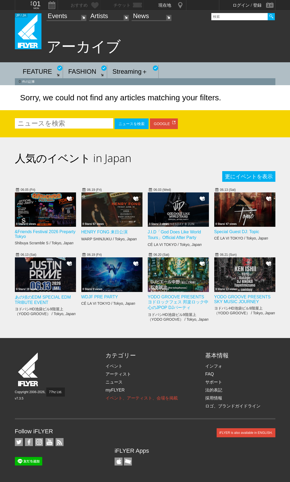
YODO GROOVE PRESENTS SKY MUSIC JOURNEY (242, 299)
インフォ (213, 366)
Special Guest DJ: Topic (236, 231)
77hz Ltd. (55, 392)
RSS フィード (60, 442)
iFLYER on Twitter (19, 442)
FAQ (209, 374)
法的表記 (213, 390)
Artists (99, 15)
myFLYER (115, 390)
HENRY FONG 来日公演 (104, 232)
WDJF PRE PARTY (99, 297)
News (141, 15)
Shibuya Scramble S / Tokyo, (44, 243)
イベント (114, 366)
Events (57, 15)
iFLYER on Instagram (39, 442)
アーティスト (118, 374)
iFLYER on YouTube (49, 442)
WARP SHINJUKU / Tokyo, (109, 239)
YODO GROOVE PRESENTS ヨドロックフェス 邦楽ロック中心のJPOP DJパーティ (178, 302)
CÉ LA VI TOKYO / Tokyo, (175, 244)
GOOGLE (162, 124)
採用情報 (213, 398)
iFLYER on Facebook (29, 442)
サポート (213, 382)
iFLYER (28, 370)
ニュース (114, 382)
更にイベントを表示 (249, 176)
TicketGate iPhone (128, 461)
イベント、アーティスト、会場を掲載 (142, 398)
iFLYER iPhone (119, 461)
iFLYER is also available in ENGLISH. (246, 433)
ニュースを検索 (132, 124)
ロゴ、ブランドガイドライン (232, 406)
